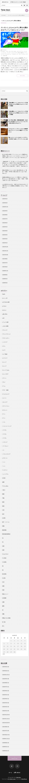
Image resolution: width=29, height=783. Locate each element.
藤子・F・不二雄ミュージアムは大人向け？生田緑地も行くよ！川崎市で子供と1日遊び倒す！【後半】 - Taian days (15, 164)
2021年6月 (4, 266)
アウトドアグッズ (6, 334)
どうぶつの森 (5, 322)
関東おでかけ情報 (6, 618)
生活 (25, 35)
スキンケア (4, 402)
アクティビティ (5, 338)
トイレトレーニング (6, 426)
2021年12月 (5, 246)
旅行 (3, 514)
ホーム (10, 772)
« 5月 (3, 654)
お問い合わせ (17, 772)
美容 (3, 590)
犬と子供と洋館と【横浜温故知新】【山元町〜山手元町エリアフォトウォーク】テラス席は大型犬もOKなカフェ (18, 121)
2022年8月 (4, 214)
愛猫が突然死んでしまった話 (8, 170)
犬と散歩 (4, 558)
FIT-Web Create (12, 779)
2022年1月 (4, 242)
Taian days (5, 10)
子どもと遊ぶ (5, 486)
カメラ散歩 (4, 354)
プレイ (20, 54)
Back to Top (14, 758)
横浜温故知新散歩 (6, 534)
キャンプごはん (5, 370)
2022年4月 (4, 230)
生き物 (3, 578)
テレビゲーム (8, 54)
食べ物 (3, 622)
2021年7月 (4, 262)
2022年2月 (4, 238)
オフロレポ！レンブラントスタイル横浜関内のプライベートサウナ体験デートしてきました (18, 130)
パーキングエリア (6, 454)
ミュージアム (5, 474)
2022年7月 (4, 218)
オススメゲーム (20, 51)
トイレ (3, 422)
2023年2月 (4, 202)
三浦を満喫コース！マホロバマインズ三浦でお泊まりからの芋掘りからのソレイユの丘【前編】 (18, 113)
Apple (3, 294)
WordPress (24, 779)
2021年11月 (5, 250)
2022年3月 (4, 234)
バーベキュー (5, 446)
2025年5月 (4, 198)
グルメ (3, 382)
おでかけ (4, 306)
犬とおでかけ (5, 554)
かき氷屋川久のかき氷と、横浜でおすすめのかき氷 (13, 184)
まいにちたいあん (12, 51)
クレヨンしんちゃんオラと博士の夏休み (15, 52)
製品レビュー (5, 594)
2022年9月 (4, 210)
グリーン (4, 378)
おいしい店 (4, 298)
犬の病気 (4, 562)
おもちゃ (4, 310)
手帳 (3, 498)
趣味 (3, 606)
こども (6, 51)
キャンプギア (5, 374)
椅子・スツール (5, 522)
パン (3, 450)
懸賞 (3, 494)
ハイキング (4, 442)
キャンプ (4, 362)
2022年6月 (4, 222)
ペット (3, 462)
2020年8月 (4, 274)
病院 (3, 586)
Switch (3, 51)
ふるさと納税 (5, 326)
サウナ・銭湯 (5, 390)
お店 (3, 318)
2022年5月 (4, 226)
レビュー (24, 54)
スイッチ (2, 54)
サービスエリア (5, 394)
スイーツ (4, 398)
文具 (3, 510)
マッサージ (4, 470)
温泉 (3, 546)
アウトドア (4, 330)
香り (3, 626)
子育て (3, 490)
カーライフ (4, 358)
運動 (3, 614)
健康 (3, 482)
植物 (3, 526)
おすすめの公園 (5, 302)
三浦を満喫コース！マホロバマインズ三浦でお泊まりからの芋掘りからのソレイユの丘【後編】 (18, 104)
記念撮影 (4, 598)
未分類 (3, 518)
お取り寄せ (4, 314)
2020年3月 (4, 282)
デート (3, 414)
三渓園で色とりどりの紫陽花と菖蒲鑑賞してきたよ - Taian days (15, 186)
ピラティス (4, 458)
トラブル (4, 430)
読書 (3, 602)
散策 (3, 502)
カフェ (3, 346)
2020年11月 (5, 270)
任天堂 (3, 478)
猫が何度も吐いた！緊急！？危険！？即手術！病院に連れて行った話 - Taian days (14, 172)
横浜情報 (4, 530)
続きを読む (22, 75)
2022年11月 (5, 206)
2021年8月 (4, 258)
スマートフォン (5, 406)
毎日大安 (5, 55)
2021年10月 (5, 254)
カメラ (3, 350)
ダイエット (4, 410)
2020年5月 (4, 278)
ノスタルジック (14, 54)
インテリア (4, 342)
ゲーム (25, 33)
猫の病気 (4, 574)
